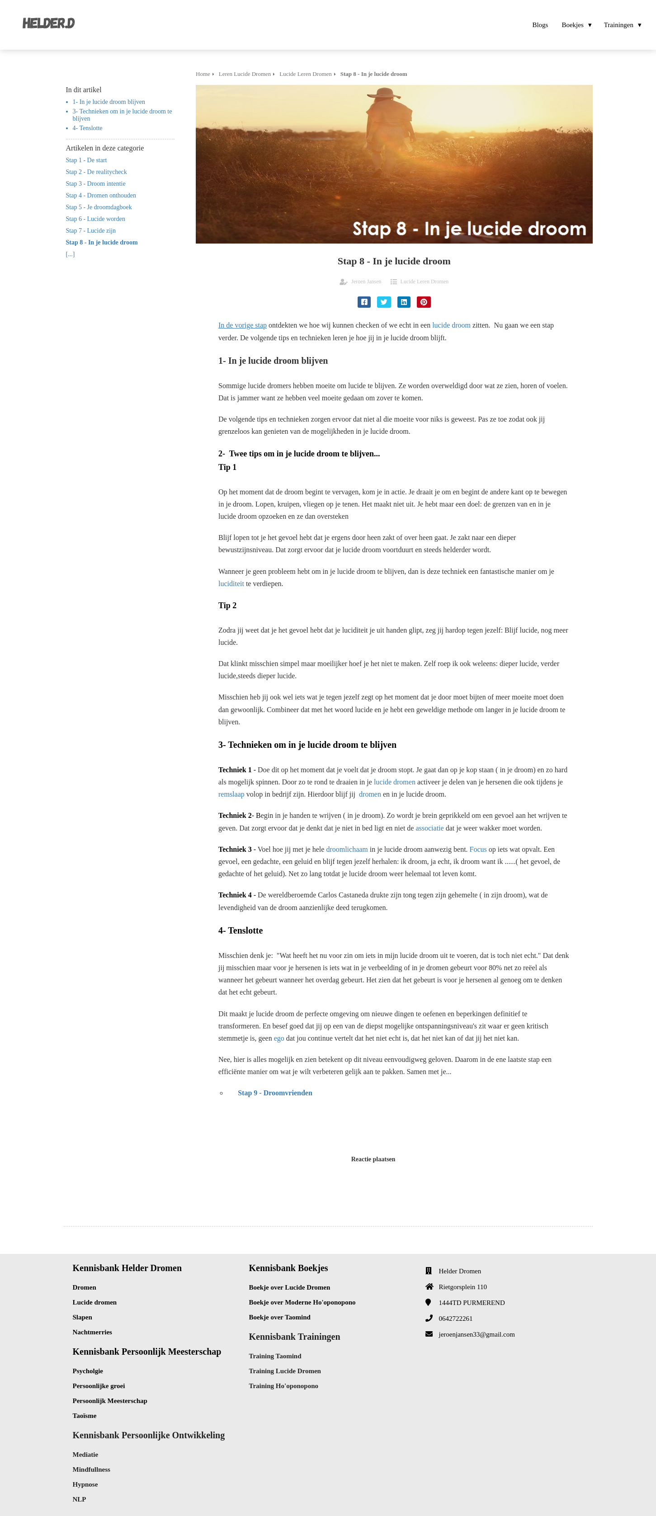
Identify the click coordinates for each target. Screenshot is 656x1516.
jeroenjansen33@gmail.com (477, 1334)
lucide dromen (394, 782)
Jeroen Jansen (366, 281)
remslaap (231, 794)
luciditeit (231, 583)
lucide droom (451, 325)
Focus (478, 849)
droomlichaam (347, 849)
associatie (429, 828)
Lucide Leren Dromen (425, 281)
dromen (370, 794)
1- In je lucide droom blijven (109, 102)
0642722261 (456, 1318)
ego (279, 1038)
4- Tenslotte (88, 128)
